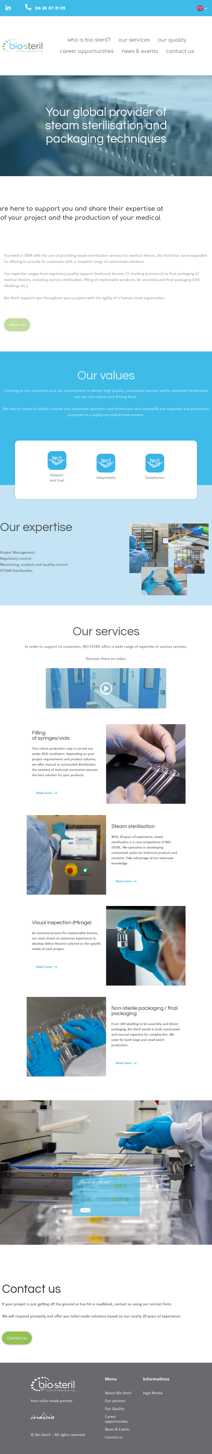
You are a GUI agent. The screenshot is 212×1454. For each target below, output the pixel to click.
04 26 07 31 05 (50, 8)
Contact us (180, 51)
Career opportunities (87, 51)
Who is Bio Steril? (88, 40)
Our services (134, 40)
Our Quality (172, 40)
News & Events (140, 51)
